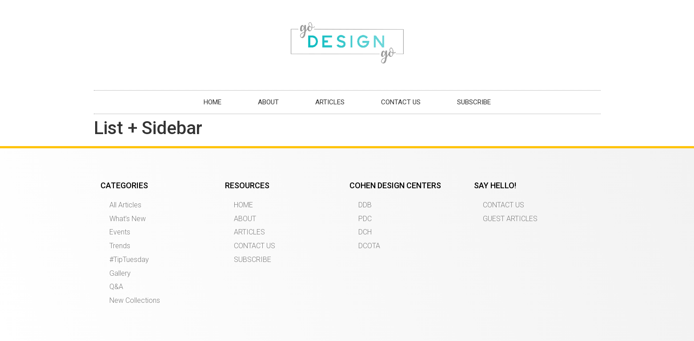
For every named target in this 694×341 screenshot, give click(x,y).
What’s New (127, 218)
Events (119, 232)
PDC (365, 218)
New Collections (134, 300)
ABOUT (268, 102)
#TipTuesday (129, 259)
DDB (365, 205)
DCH (365, 232)
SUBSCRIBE (474, 102)
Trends (119, 246)
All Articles (125, 205)
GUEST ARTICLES (510, 218)
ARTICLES (330, 102)
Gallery (120, 273)
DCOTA (369, 246)
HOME (212, 102)
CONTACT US (401, 102)
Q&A (116, 286)
